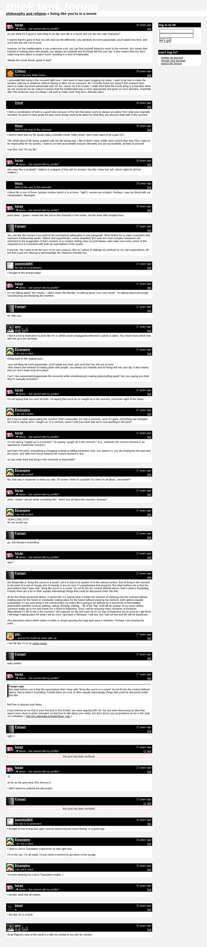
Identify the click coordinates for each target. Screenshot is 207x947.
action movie (39, 643)
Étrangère (22, 349)
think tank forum (52, 6)
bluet (19, 905)
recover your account (173, 60)
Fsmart (20, 226)
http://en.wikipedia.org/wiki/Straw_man (48, 716)
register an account (172, 57)
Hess (19, 125)
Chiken (20, 71)
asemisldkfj (24, 263)
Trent (19, 103)
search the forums (171, 63)
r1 (145, 751)
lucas (19, 25)
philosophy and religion (26, 14)
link (149, 28)
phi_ (18, 634)
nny (18, 326)
